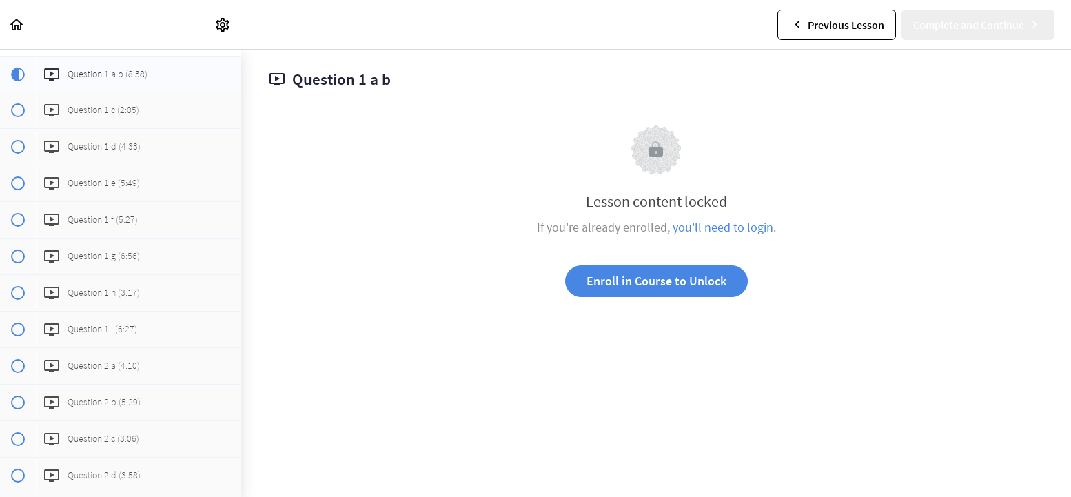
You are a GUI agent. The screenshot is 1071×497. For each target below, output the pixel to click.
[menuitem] (223, 24)
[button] (17, 24)
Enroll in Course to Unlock (656, 281)
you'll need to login (723, 227)
